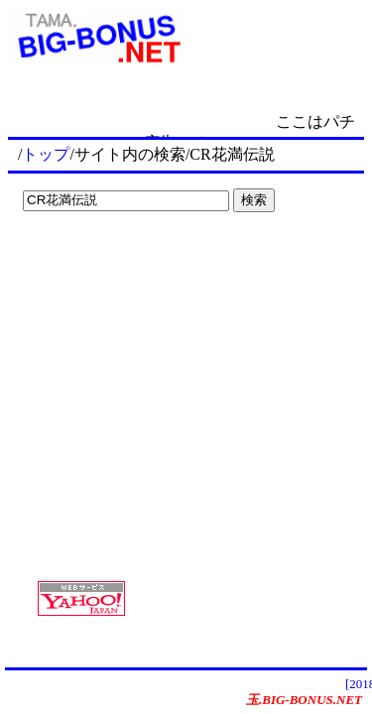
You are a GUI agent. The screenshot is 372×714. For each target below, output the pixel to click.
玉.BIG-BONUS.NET (304, 699)
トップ (45, 154)
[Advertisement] (139, 260)
